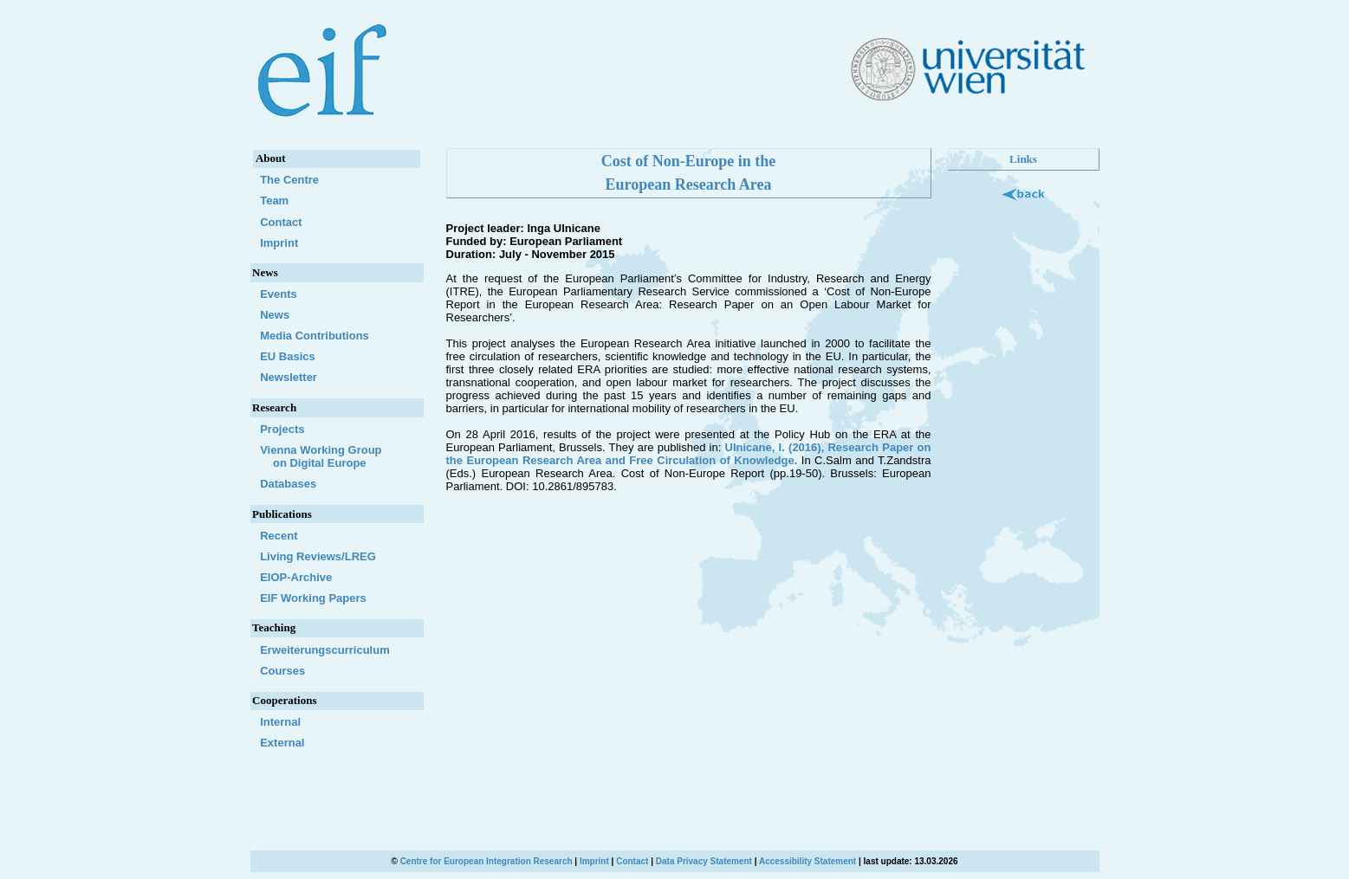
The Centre (289, 179)
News (274, 314)
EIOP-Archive (296, 577)
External (282, 742)
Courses (282, 670)
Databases (288, 483)
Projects (282, 429)
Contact (281, 222)
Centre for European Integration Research (486, 861)
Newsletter (288, 377)
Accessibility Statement (807, 861)
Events (278, 294)
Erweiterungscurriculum (325, 649)
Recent (278, 535)
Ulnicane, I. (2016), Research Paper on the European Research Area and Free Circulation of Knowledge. (688, 454)
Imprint (279, 242)
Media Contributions (314, 335)
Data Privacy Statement (704, 861)
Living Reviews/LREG (318, 556)
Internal (280, 721)
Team (274, 200)
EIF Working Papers (313, 597)
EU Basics (287, 356)
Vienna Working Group (337, 456)
